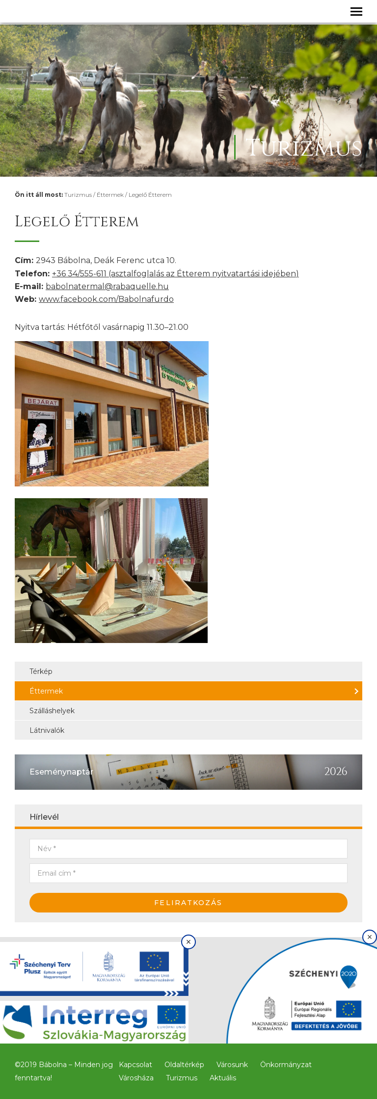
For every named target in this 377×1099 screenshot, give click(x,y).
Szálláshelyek (52, 710)
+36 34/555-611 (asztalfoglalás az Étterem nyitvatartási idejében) (175, 273)
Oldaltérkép (184, 1064)
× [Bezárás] (188, 942)
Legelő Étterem (150, 194)
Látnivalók (46, 730)
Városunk (232, 1064)
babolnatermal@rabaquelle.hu (107, 286)
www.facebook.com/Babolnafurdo (106, 299)
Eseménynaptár (61, 772)
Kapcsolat (135, 1064)
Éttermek (110, 194)
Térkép (41, 671)
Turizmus (78, 194)
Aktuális (223, 1077)
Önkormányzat (286, 1064)
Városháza (136, 1077)
